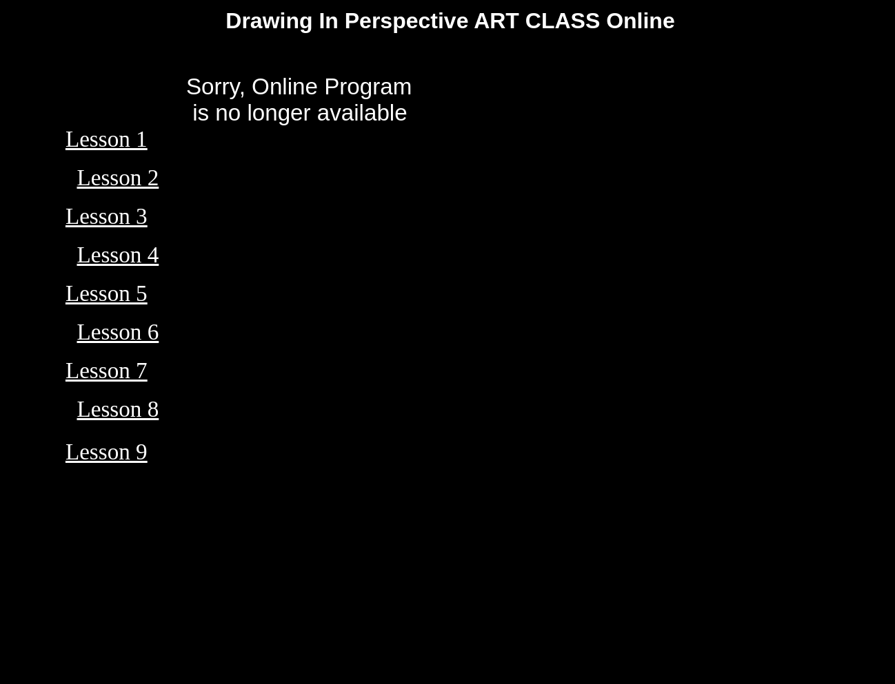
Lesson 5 (107, 293)
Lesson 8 (118, 409)
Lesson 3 (107, 216)
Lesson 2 (118, 177)
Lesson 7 (107, 370)
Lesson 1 (107, 139)
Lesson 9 (107, 451)
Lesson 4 (118, 254)
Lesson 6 (118, 331)
